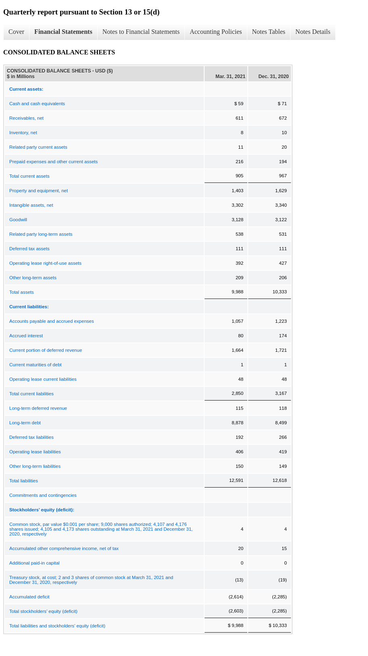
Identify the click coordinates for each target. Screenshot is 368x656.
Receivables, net (26, 118)
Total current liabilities (31, 393)
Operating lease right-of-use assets (45, 263)
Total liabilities (23, 480)
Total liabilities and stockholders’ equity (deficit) (57, 625)
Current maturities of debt (35, 364)
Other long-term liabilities (35, 466)
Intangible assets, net (31, 205)
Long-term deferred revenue (38, 408)
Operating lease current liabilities (43, 379)
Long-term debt (25, 422)
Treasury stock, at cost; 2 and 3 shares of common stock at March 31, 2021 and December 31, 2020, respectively (91, 580)
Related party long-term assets (41, 234)
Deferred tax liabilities (31, 437)
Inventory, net (23, 132)
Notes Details (312, 31)
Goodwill (18, 219)
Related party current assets (38, 147)
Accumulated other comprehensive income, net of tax (64, 548)
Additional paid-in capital (34, 563)
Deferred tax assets (29, 248)
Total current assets (29, 176)
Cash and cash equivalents (37, 103)
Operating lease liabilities (35, 451)
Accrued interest (26, 335)
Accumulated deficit (29, 596)
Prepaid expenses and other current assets (53, 161)
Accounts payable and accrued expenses (51, 321)
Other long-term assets (32, 277)
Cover (16, 31)
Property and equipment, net (38, 190)
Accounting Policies (216, 31)
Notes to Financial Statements (141, 31)
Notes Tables (269, 31)
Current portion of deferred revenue (45, 350)
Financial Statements (63, 31)
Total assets (21, 292)
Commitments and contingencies (43, 495)
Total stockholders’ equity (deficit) (43, 611)
